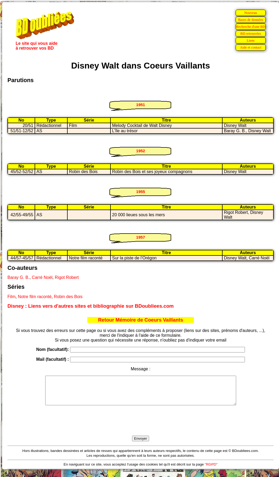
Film (11, 296)
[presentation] (140, 426)
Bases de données (250, 20)
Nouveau (250, 13)
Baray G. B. (18, 277)
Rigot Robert (67, 277)
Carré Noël (42, 277)
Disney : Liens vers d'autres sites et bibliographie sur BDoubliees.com (90, 306)
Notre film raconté (34, 296)
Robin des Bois (68, 296)
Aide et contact (250, 47)
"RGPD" (211, 470)
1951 (140, 104)
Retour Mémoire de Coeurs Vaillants (140, 320)
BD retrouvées (250, 33)
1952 (140, 151)
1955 (140, 191)
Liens (251, 40)
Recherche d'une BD (250, 27)
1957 (140, 237)
